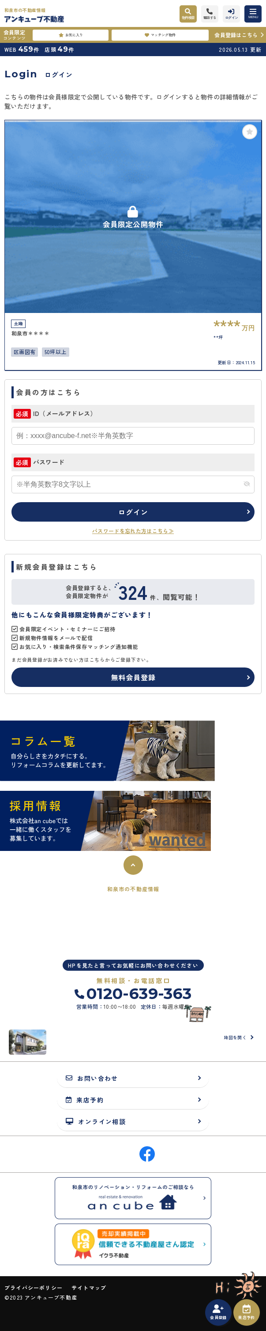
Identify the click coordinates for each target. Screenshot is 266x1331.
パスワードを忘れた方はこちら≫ (133, 530)
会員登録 (218, 1312)
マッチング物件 (160, 35)
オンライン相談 (96, 1121)
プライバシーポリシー (33, 1287)
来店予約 (246, 1312)
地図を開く (235, 1037)
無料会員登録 (133, 677)
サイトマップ (88, 1287)
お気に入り (71, 35)
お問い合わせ (92, 1077)
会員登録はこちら (236, 34)
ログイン (133, 512)
